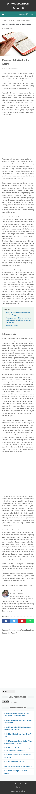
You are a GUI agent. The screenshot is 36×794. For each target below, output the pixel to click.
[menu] (3, 14)
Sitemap (18, 787)
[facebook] (13, 8)
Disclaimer (28, 784)
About (5, 784)
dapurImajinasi (18, 3)
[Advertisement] (18, 137)
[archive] (8, 691)
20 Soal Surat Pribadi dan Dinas (14, 762)
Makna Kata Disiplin (12, 325)
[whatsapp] (30, 621)
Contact (10, 784)
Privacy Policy (19, 784)
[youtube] (18, 8)
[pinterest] (22, 621)
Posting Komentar (7, 28)
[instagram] (22, 8)
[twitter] (14, 621)
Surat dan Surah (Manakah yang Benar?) (18, 766)
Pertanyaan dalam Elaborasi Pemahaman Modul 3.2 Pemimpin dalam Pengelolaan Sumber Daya (18, 320)
